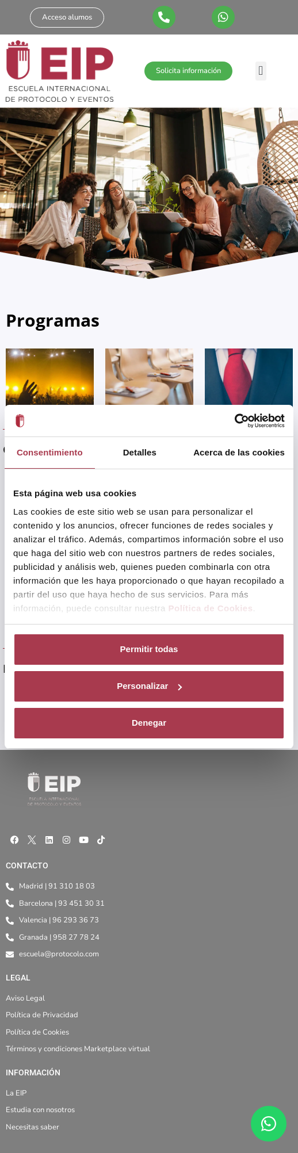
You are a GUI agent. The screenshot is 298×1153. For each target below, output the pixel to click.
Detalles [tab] (139, 452)
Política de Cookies (210, 608)
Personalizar (149, 686)
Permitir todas (149, 649)
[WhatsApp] (268, 1123)
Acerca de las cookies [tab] (239, 452)
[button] (260, 71)
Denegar (149, 722)
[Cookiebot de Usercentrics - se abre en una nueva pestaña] (234, 420)
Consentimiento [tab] (50, 452)
